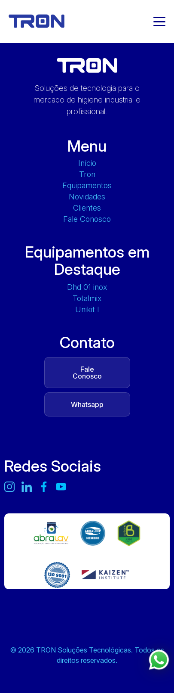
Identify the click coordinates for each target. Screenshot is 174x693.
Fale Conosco (87, 219)
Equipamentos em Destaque (87, 260)
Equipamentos (87, 186)
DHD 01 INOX (87, 287)
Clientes (87, 208)
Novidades (87, 197)
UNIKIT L (87, 310)
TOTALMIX (87, 298)
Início (87, 163)
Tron (87, 174)
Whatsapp (87, 404)
